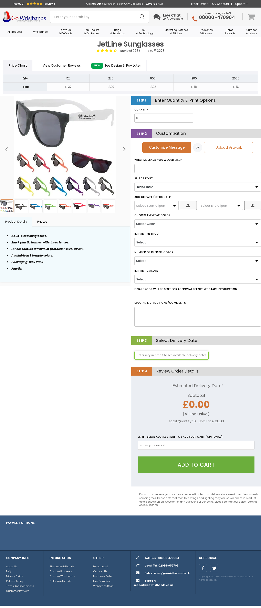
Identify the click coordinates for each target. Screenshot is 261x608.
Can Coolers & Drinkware (91, 31)
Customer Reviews (17, 591)
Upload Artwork (229, 147)
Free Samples (101, 581)
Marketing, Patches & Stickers (176, 31)
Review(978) (129, 51)
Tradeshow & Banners (206, 31)
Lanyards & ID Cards (65, 31)
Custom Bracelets (61, 571)
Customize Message (167, 147)
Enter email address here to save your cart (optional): (180, 437)
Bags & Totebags (117, 31)
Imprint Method (146, 234)
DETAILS (159, 4)
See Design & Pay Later (116, 66)
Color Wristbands (60, 581)
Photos (42, 222)
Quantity (141, 110)
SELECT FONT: (144, 178)
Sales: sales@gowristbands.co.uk (162, 573)
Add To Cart (196, 465)
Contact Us (100, 571)
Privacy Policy (14, 576)
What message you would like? (158, 160)
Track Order (199, 4)
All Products (15, 31)
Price (18, 65)
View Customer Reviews (59, 65)
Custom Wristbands (62, 576)
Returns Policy (14, 581)
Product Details (16, 222)
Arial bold (145, 187)
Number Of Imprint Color (153, 252)
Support (241, 4)
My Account (220, 4)
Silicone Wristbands (62, 566)
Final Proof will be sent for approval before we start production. (186, 289)
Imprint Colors (146, 271)
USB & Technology (145, 31)
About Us (11, 566)
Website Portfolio (103, 586)
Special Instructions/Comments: (160, 303)
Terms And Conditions (20, 586)
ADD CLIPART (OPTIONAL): (152, 197)
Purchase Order (102, 576)
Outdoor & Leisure (251, 31)
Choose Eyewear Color (152, 215)
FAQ (8, 571)
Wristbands (40, 31)
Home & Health (230, 31)
